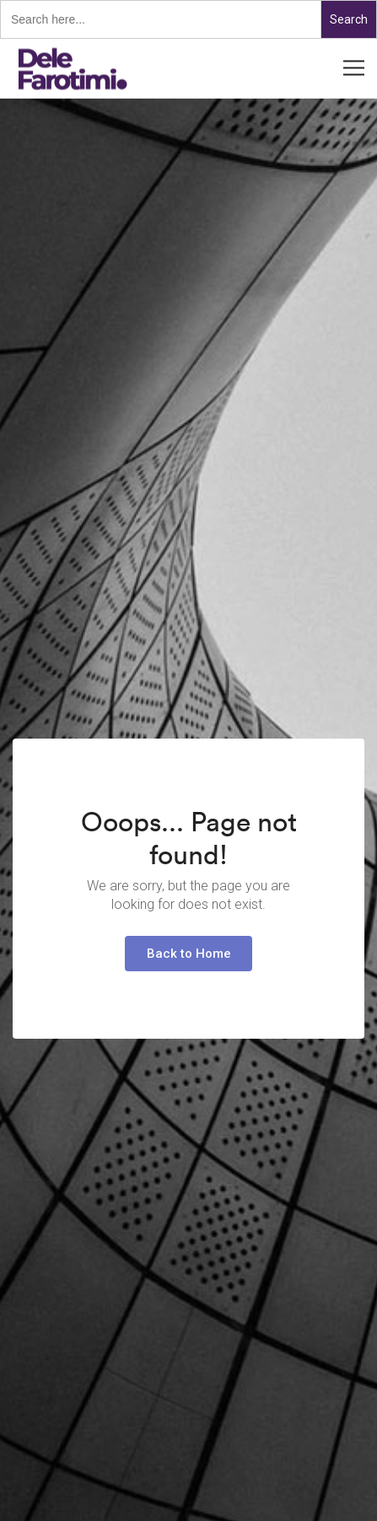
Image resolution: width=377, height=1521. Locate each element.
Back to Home (189, 953)
